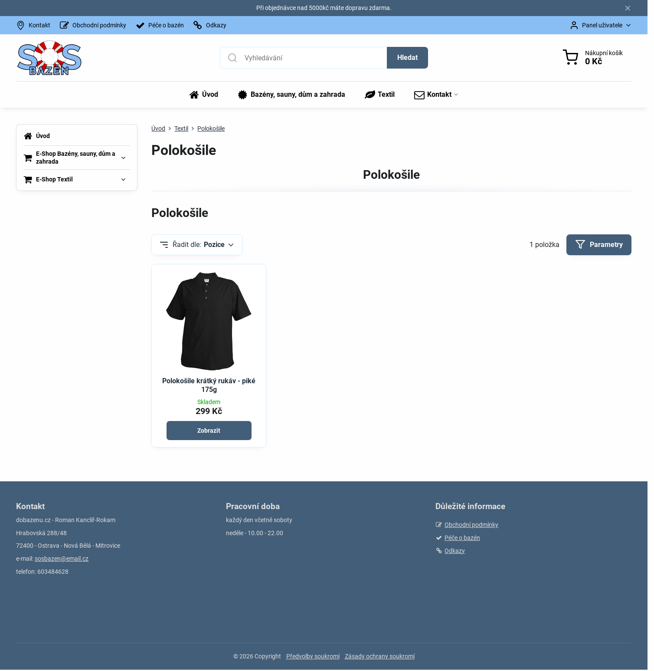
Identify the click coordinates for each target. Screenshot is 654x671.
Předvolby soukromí (313, 656)
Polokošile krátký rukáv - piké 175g (208, 385)
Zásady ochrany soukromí (380, 656)
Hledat (407, 57)
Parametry (599, 244)
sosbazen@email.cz (61, 558)
